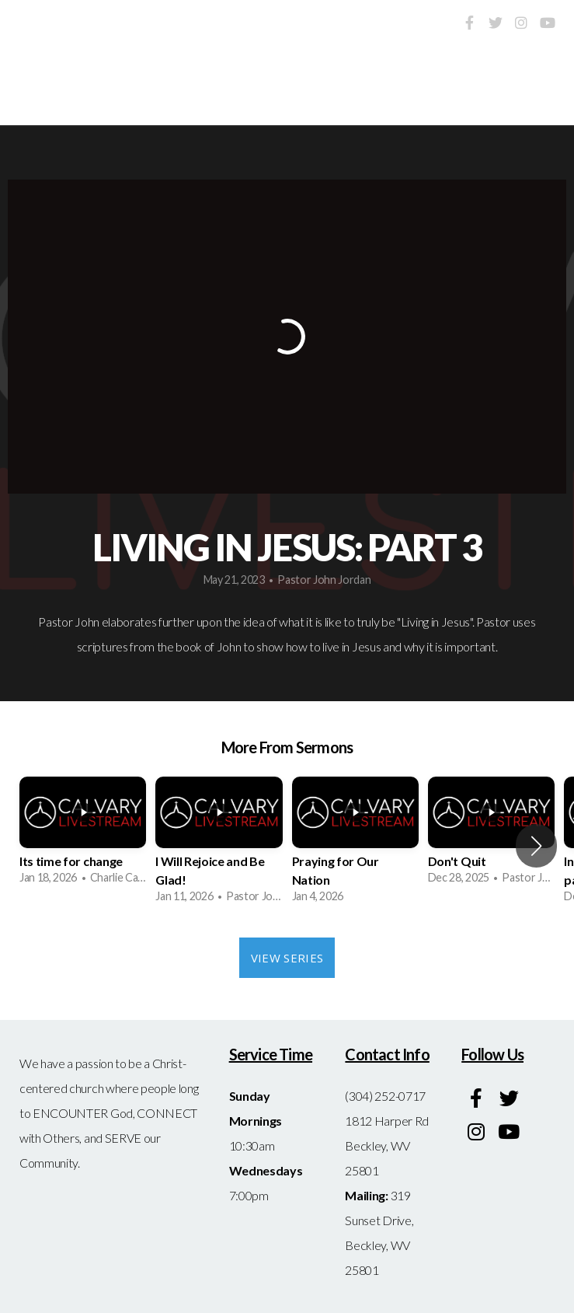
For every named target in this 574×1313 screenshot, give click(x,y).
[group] (82, 836)
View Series (287, 958)
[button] (536, 846)
